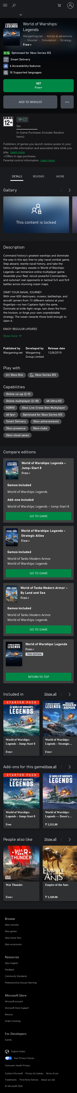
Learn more (17, 152)
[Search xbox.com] (14, 5)
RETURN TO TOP (38, 677)
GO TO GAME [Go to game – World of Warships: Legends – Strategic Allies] (38, 573)
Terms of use (52, 1073)
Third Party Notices (28, 1079)
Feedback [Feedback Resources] (9, 969)
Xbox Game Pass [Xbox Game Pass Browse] (13, 937)
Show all (50, 694)
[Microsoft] (38, 3)
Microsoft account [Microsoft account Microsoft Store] (14, 1001)
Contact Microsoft (14, 1073)
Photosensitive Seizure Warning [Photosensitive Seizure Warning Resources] (21, 982)
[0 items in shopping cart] (61, 5)
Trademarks (11, 1079)
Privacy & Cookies (34, 1073)
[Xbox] (10, 14)
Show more (12, 336)
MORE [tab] (60, 176)
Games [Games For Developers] (8, 1039)
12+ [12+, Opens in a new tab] (22, 119)
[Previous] (61, 190)
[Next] (70, 190)
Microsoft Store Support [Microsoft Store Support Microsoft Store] (17, 1008)
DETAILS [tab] (17, 176)
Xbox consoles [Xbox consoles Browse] (12, 924)
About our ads (48, 1079)
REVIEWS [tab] (38, 176)
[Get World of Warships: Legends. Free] (38, 85)
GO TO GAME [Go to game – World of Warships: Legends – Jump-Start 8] (38, 516)
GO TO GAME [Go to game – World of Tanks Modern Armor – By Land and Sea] (38, 629)
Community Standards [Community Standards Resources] (16, 976)
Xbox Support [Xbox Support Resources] (11, 963)
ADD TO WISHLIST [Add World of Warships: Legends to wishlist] (30, 102)
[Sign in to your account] (70, 5)
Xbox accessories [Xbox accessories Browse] (13, 944)
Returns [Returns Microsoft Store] (9, 1014)
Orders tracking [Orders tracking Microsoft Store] (12, 1021)
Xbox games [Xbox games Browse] (11, 931)
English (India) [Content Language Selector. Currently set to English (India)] (18, 1051)
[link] (21, 728)
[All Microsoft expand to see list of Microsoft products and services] (5, 5)
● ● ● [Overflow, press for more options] (67, 102)
